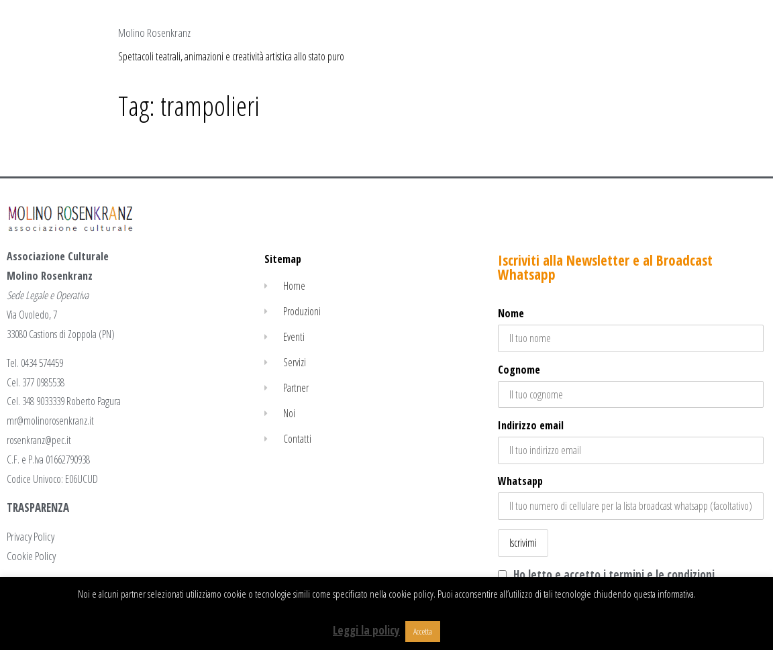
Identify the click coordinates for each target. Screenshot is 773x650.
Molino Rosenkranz (154, 32)
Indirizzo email (631, 441)
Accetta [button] (422, 631)
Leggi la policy (366, 630)
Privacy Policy (30, 536)
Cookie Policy (31, 555)
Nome (511, 313)
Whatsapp (520, 481)
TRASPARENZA (38, 507)
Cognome (519, 369)
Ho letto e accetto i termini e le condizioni (614, 574)
